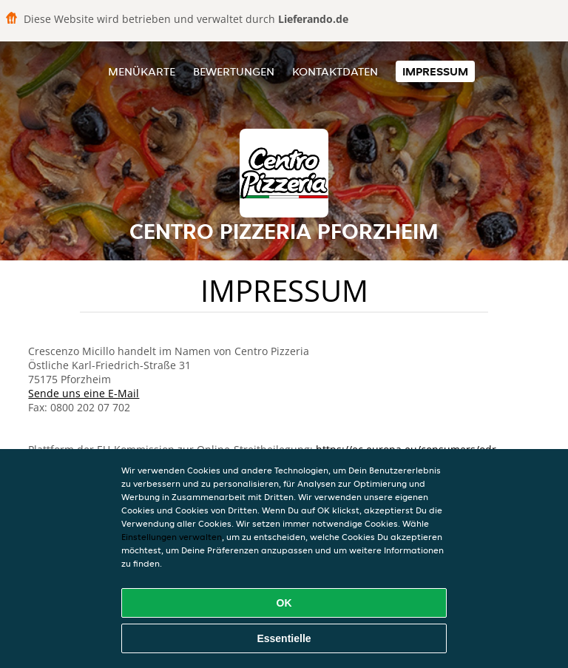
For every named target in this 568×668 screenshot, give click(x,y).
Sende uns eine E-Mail (83, 393)
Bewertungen (233, 71)
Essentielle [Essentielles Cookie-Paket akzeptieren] (284, 638)
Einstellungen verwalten (171, 536)
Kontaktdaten (335, 71)
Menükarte (141, 71)
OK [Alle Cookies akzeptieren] (284, 603)
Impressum (435, 71)
